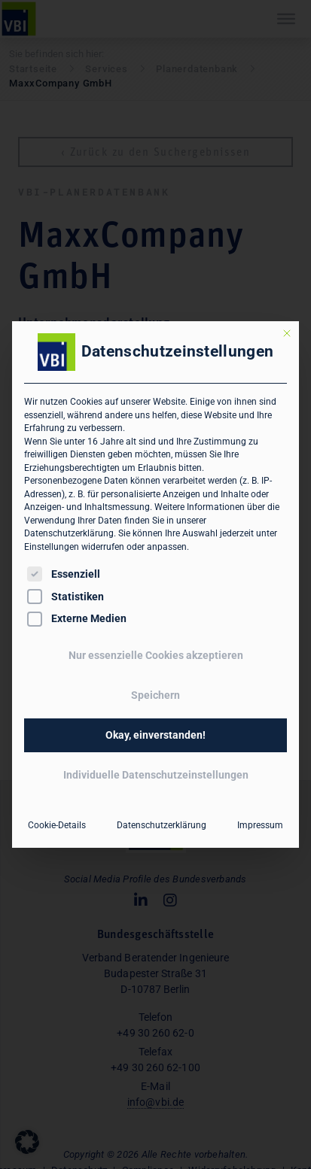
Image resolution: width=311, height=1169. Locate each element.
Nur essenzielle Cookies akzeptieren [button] (156, 655)
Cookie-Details (57, 825)
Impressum (260, 825)
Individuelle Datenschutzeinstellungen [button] (155, 775)
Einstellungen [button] (51, 547)
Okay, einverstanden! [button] (155, 735)
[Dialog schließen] (287, 333)
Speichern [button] (155, 695)
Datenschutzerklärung (69, 533)
